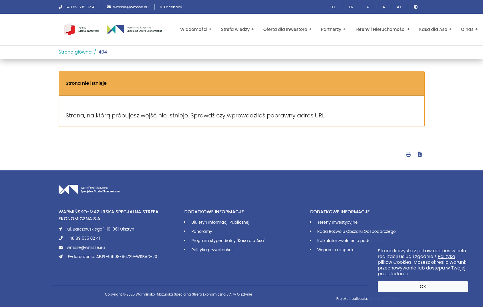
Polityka (200, 250)
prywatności (220, 250)
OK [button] (423, 286)
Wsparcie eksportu (336, 250)
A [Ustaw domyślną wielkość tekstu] (384, 7)
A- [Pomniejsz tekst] (368, 7)
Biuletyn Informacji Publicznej (220, 222)
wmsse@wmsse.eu (127, 7)
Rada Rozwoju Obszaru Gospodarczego (356, 231)
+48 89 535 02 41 (77, 7)
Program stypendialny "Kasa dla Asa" (228, 240)
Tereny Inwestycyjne (337, 222)
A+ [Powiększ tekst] (399, 7)
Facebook (171, 7)
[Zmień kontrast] (416, 7)
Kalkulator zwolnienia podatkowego (352, 240)
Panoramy (202, 231)
